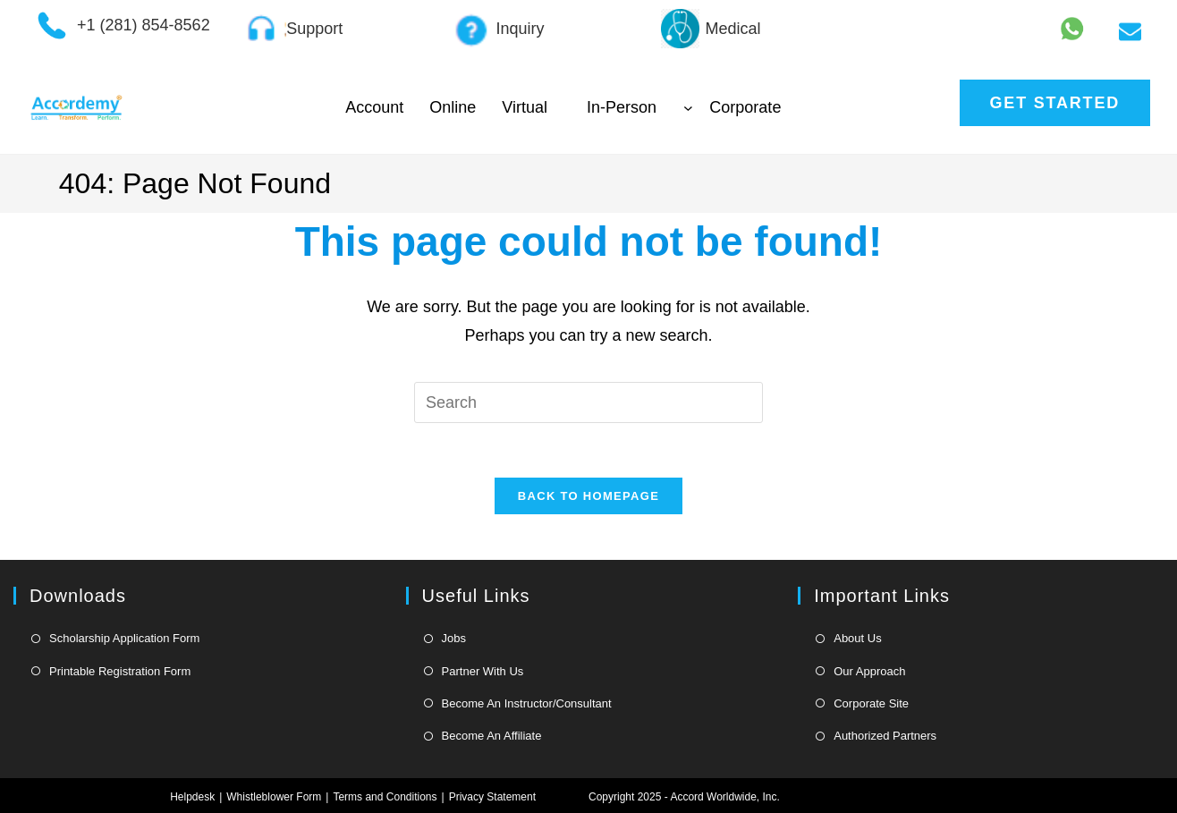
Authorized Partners (885, 735)
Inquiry (519, 29)
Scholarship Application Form (124, 638)
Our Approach (869, 671)
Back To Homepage (588, 496)
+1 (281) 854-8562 (143, 25)
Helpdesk (192, 797)
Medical (733, 29)
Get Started (1055, 103)
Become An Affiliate (492, 735)
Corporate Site (871, 703)
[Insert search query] (588, 402)
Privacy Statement (492, 797)
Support (314, 29)
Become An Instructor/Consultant (527, 703)
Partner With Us (483, 671)
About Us (857, 638)
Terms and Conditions (384, 797)
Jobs (454, 638)
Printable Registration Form (120, 671)
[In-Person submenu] (688, 108)
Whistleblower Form (273, 797)
